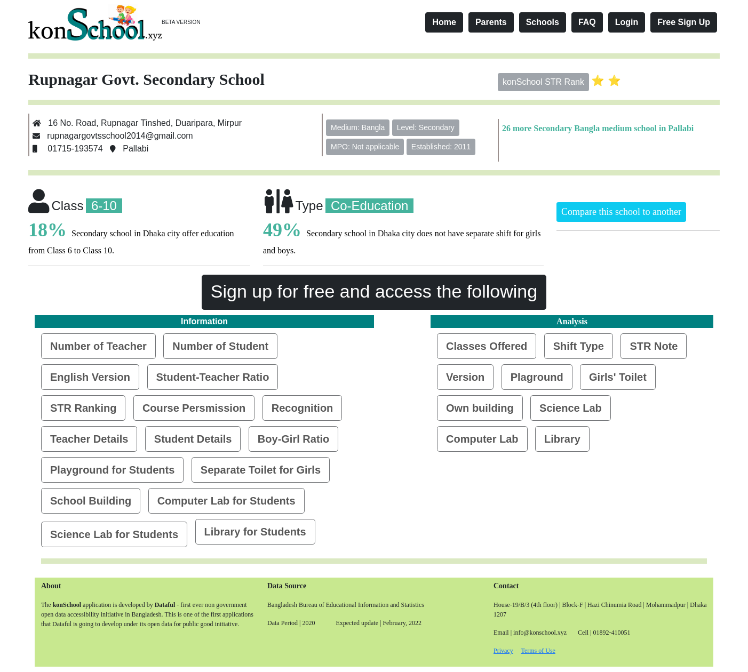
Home (444, 22)
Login (627, 22)
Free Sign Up (683, 22)
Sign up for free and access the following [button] (374, 291)
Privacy (503, 650)
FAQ (587, 22)
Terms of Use (538, 650)
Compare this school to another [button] (621, 211)
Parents (491, 22)
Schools (542, 22)
